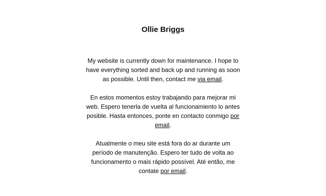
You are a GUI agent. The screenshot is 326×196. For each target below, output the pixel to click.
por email (173, 170)
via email (209, 79)
